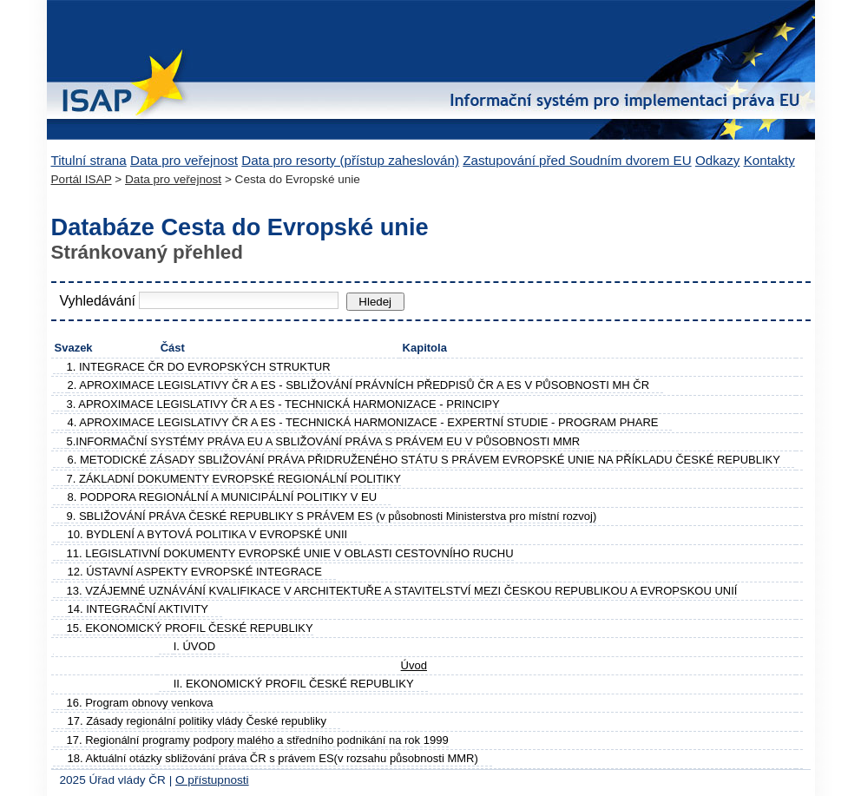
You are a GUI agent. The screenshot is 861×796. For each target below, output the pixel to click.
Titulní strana (89, 160)
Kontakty (769, 160)
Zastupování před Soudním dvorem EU (577, 160)
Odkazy (717, 160)
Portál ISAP (81, 179)
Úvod (414, 665)
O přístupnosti (212, 779)
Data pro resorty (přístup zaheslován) (350, 160)
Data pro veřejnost (184, 160)
